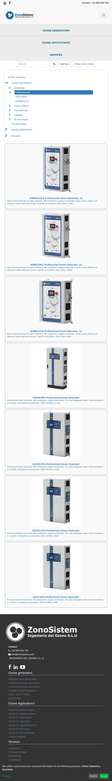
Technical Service (17, 752)
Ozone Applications (56, 42)
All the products (16, 77)
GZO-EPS (21, 96)
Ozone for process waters (21, 710)
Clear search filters (84, 64)
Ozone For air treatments (21, 732)
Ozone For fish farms (19, 729)
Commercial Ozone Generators (24, 686)
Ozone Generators (56, 30)
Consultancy (14, 759)
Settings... (7, 776)
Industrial (19, 87)
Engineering (14, 756)
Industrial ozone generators (22, 679)
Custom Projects (16, 736)
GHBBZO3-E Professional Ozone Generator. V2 (56, 331)
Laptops (18, 114)
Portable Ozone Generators (22, 690)
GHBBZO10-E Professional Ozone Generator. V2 (56, 198)
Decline (94, 776)
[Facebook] (10, 668)
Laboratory (13, 748)
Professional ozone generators (24, 683)
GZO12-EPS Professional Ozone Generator (56, 530)
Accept (104, 776)
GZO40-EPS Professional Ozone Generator (56, 397)
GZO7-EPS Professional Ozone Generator (56, 597)
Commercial (21, 110)
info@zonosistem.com (22, 654)
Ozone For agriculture (19, 721)
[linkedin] (16, 668)
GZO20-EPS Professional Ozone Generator (56, 464)
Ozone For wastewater (20, 717)
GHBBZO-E (21, 101)
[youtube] (23, 668)
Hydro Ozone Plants (18, 694)
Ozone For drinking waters (22, 713)
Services (56, 54)
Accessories (21, 119)
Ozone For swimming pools (22, 725)
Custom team (19, 123)
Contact (12, 646)
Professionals (22, 92)
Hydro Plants (21, 105)
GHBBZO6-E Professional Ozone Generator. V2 (56, 264)
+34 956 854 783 (19, 650)
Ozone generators (22, 82)
